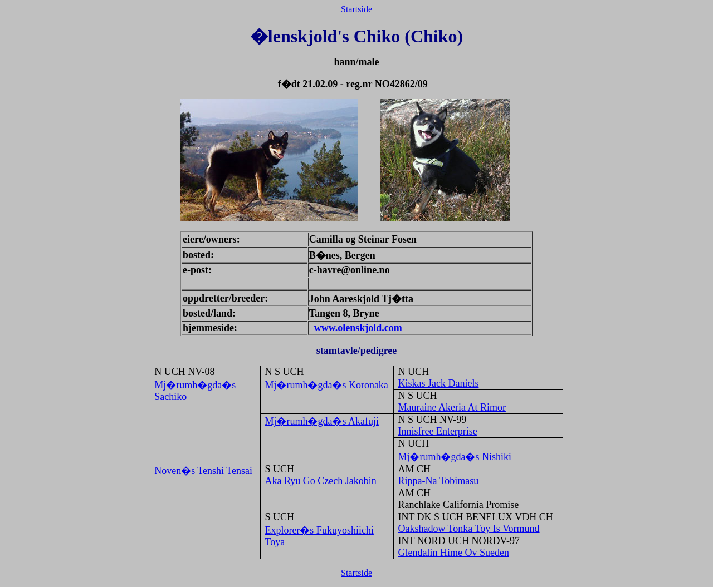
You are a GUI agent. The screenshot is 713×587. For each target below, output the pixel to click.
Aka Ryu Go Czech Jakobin (320, 480)
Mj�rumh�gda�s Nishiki (454, 456)
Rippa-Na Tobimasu (438, 480)
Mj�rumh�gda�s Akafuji (322, 421)
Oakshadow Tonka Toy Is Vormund (468, 528)
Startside (356, 9)
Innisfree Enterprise (437, 431)
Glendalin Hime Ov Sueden (453, 552)
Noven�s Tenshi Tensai (203, 470)
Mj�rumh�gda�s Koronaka (326, 385)
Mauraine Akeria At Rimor (451, 407)
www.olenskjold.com (358, 327)
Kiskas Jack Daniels (438, 383)
